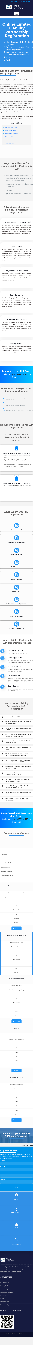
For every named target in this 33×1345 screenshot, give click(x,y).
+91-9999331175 (13, 1)
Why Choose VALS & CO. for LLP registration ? (16, 799)
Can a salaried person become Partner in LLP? (16, 793)
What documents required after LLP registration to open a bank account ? (16, 754)
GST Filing (2, 1295)
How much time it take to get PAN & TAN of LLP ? (16, 748)
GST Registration (4, 1282)
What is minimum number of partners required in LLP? (16, 722)
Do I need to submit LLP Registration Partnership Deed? (16, 741)
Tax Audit (7, 140)
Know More (16, 928)
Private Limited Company (11, 130)
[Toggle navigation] (16, 13)
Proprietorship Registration (11, 133)
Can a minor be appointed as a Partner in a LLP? (16, 729)
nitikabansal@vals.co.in (26, 1)
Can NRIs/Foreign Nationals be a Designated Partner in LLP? (16, 786)
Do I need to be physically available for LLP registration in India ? (16, 780)
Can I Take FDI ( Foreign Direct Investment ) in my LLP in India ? (16, 767)
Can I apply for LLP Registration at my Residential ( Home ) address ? (16, 735)
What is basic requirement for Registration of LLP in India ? (16, 773)
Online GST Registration (11, 127)
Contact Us (20, 1335)
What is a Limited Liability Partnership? (16, 717)
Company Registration (5, 1286)
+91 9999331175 (20, 819)
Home (11, 1335)
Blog (16, 1335)
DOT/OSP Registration (5, 1289)
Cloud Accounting (4, 1304)
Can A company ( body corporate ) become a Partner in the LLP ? (16, 761)
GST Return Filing (9, 136)
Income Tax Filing (9, 143)
